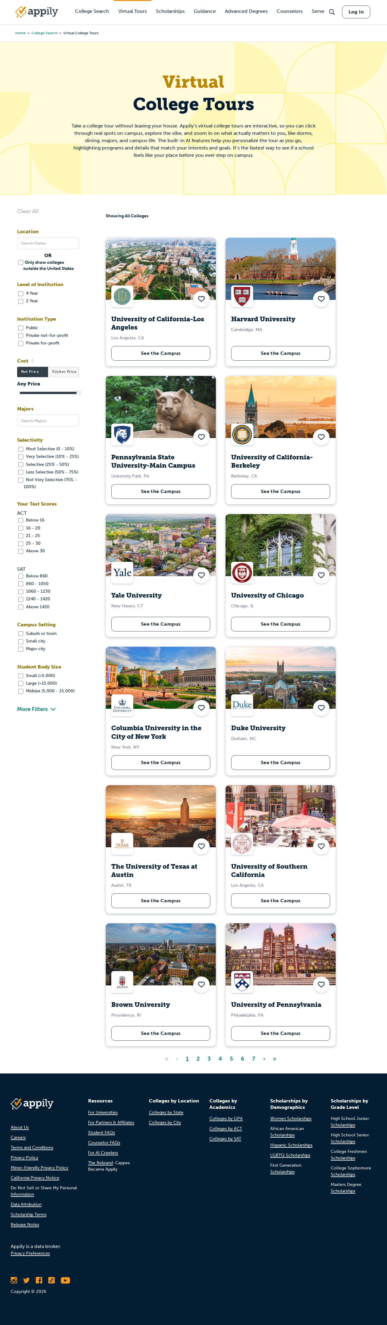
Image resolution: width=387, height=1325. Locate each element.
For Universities (103, 1112)
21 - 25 (29, 535)
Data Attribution (26, 1204)
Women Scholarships (290, 1118)
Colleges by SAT (225, 1138)
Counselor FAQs (104, 1142)
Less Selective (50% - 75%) (48, 472)
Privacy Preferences (30, 1253)
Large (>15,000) (37, 683)
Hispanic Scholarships (291, 1145)
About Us (20, 1127)
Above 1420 (34, 606)
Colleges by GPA (226, 1118)
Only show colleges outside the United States (46, 265)
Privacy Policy (24, 1157)
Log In (356, 12)
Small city (31, 641)
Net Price (30, 372)
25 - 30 (29, 543)
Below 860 (33, 576)
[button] (201, 299)
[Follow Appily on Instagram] (14, 1280)
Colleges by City (165, 1122)
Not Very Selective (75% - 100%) (47, 483)
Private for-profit (38, 343)
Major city (31, 648)
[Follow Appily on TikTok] (51, 1280)
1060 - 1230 (34, 591)
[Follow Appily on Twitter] (26, 1280)
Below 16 (31, 520)
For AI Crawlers (103, 1152)
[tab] (32, 372)
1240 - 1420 (34, 599)
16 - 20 (29, 528)
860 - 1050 (33, 583)
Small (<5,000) (36, 675)
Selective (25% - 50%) (43, 464)
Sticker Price (64, 372)
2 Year (28, 301)
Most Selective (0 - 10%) (46, 448)
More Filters (32, 709)
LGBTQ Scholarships (290, 1155)
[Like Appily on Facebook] (39, 1280)
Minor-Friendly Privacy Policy (39, 1167)
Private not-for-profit (43, 335)
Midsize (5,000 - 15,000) (46, 691)
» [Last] (274, 1058)
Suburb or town (37, 633)
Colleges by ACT (225, 1128)
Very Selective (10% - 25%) (48, 456)
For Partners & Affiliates (111, 1122)
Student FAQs (101, 1132)
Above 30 (31, 551)
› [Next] (264, 1058)
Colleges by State (166, 1112)
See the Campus (161, 353)
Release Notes (25, 1224)
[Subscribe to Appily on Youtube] (65, 1280)
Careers (18, 1137)
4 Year (28, 293)
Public (28, 327)
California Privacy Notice (35, 1177)
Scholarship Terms (28, 1214)
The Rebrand (100, 1162)
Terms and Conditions (32, 1147)
